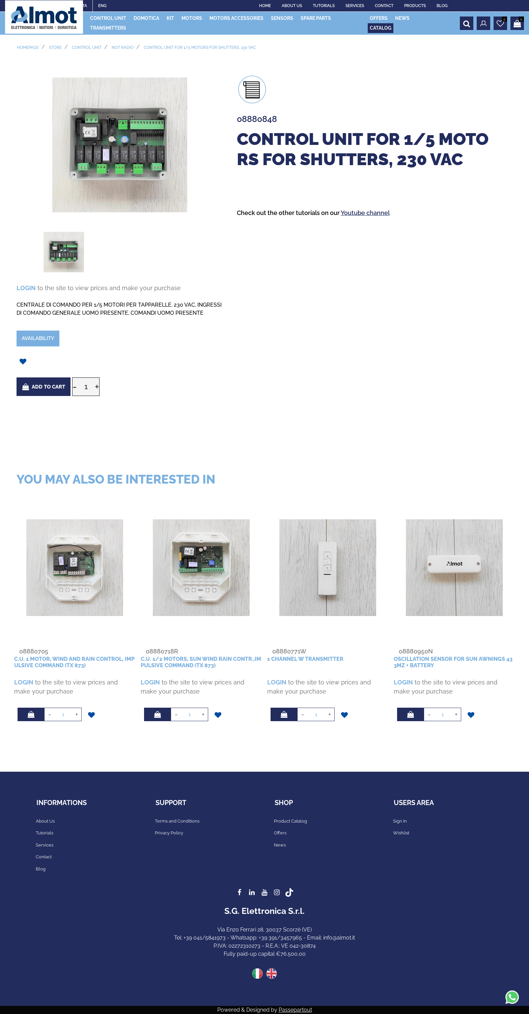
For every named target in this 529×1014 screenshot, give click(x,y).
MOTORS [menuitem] (192, 18)
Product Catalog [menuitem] (290, 821)
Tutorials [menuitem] (44, 832)
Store (55, 47)
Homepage (28, 47)
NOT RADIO (123, 47)
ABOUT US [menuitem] (292, 5)
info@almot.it (339, 937)
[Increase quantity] (97, 386)
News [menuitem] (280, 845)
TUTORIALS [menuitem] (324, 5)
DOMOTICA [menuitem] (146, 18)
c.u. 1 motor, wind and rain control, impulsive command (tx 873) (74, 662)
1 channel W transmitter (305, 659)
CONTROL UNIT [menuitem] (108, 18)
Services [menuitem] (44, 845)
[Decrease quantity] (74, 386)
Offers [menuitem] (280, 832)
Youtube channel (365, 212)
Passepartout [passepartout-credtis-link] (295, 1010)
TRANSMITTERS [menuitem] (108, 28)
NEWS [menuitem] (402, 18)
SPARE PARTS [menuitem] (316, 18)
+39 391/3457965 (280, 937)
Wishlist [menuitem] (401, 832)
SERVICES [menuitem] (354, 5)
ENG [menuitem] (102, 5)
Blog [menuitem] (41, 868)
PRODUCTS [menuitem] (415, 5)
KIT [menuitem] (170, 18)
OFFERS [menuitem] (379, 18)
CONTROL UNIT (87, 47)
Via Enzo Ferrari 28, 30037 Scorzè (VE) (264, 929)
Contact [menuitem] (44, 856)
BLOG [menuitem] (442, 5)
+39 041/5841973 (205, 937)
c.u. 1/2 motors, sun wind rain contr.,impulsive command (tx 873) (201, 662)
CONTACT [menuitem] (384, 5)
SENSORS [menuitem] (282, 18)
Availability (38, 338)
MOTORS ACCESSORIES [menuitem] (236, 18)
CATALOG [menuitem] (380, 28)
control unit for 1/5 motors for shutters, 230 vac (200, 47)
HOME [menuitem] (265, 5)
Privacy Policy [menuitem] (169, 832)
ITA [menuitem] (84, 5)
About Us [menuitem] (45, 821)
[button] (119, 144)
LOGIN (26, 287)
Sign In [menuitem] (400, 821)
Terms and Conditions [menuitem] (177, 821)
